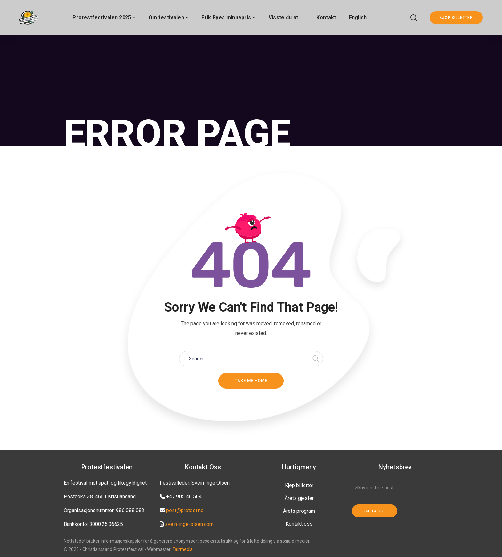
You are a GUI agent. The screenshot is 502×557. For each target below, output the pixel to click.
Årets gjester (299, 498)
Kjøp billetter (299, 485)
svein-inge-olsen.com (189, 524)
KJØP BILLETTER (456, 17)
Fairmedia (183, 549)
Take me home (251, 380)
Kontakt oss (299, 524)
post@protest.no (185, 510)
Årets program (299, 511)
